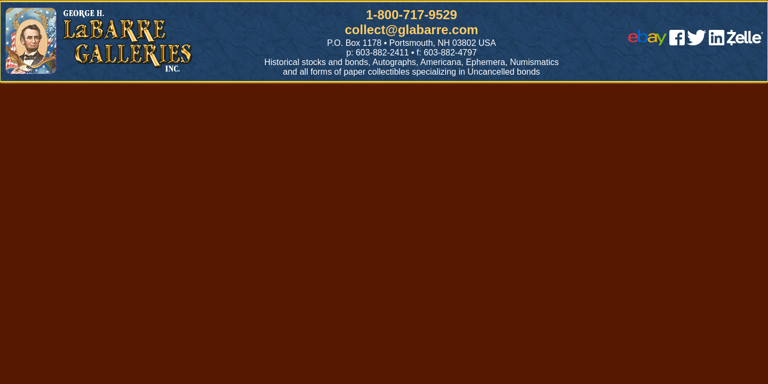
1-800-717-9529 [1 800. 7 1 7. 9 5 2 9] (411, 14)
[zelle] (745, 42)
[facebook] (677, 42)
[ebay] (647, 42)
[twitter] (696, 42)
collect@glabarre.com (411, 29)
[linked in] (717, 42)
